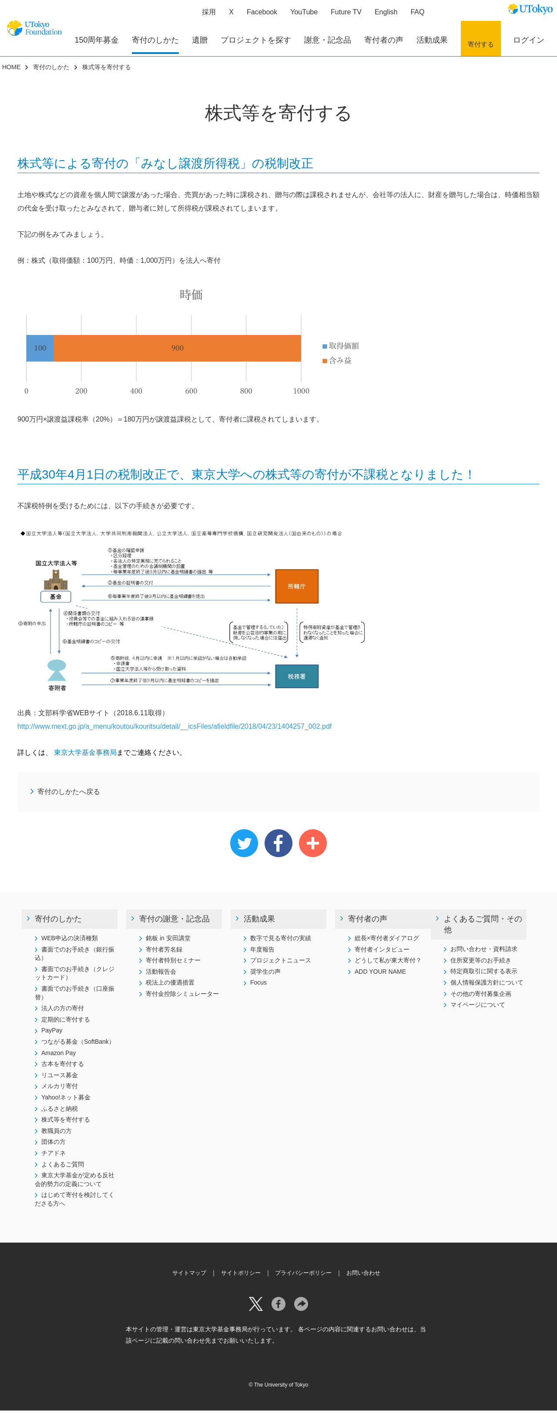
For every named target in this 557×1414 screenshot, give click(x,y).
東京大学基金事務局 (84, 756)
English (382, 15)
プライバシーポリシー (305, 1276)
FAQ (413, 15)
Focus (258, 985)
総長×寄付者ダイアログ (387, 941)
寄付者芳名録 (164, 952)
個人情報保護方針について (486, 985)
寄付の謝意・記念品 (174, 922)
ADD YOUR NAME (380, 975)
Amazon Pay (58, 1056)
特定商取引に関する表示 (483, 974)
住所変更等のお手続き (480, 963)
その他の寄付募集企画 (480, 997)
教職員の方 (56, 1134)
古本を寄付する (62, 1067)
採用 (205, 15)
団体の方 (53, 1145)
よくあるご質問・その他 (483, 928)
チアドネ (53, 1156)
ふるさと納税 (59, 1112)
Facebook (258, 15)
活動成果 (259, 922)
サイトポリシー (238, 1276)
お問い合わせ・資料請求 (483, 952)
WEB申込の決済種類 (69, 941)
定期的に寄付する (65, 1022)
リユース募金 (59, 1078)
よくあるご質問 (62, 1167)
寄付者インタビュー (382, 952)
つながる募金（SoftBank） (78, 1045)
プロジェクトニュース (280, 963)
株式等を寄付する (65, 1122)
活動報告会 (161, 975)
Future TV (342, 15)
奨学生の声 (265, 975)
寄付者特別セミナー (173, 963)
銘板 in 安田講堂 (168, 941)
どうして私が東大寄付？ (388, 963)
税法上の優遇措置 (170, 985)
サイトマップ (184, 1276)
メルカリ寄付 (59, 1089)
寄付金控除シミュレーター (182, 997)
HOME (11, 70)
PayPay (51, 1033)
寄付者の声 (367, 922)
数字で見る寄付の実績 (280, 941)
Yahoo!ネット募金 (66, 1100)
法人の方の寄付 (62, 1011)
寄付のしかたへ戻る (68, 795)
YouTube (300, 15)
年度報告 (262, 952)
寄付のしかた (51, 70)
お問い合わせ (368, 1276)
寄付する (480, 43)
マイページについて (477, 1008)
